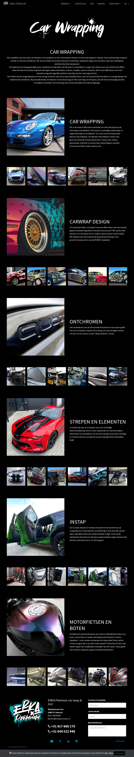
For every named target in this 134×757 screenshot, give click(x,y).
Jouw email (93, 711)
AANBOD (65, 3)
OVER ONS (114, 3)
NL (125, 3)
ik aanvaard (119, 753)
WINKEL (101, 3)
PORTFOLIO (80, 3)
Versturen (120, 741)
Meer (111, 753)
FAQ (92, 3)
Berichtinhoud (95, 722)
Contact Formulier (97, 700)
